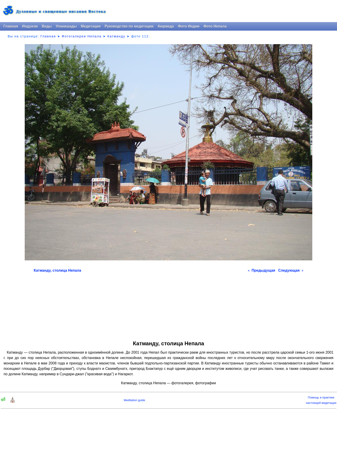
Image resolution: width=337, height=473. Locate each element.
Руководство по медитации (128, 26)
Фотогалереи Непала (82, 36)
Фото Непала (215, 26)
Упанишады (66, 26)
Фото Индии (189, 26)
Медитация (90, 26)
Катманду (116, 36)
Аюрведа (165, 26)
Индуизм (30, 26)
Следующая (290, 270)
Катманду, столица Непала (57, 270)
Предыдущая (261, 270)
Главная (10, 26)
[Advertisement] (168, 305)
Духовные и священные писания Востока (61, 11)
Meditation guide (134, 400)
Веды (47, 26)
